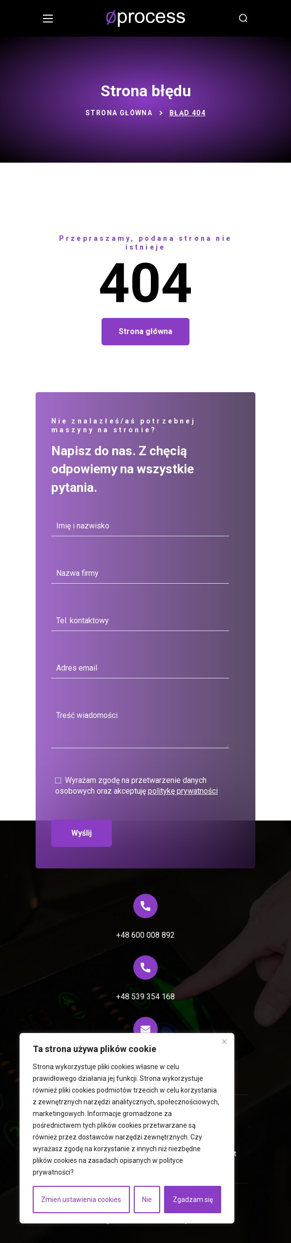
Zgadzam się (193, 1199)
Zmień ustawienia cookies (81, 1199)
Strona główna (118, 113)
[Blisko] (224, 1041)
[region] (127, 1128)
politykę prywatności (183, 791)
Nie (147, 1199)
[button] (243, 18)
